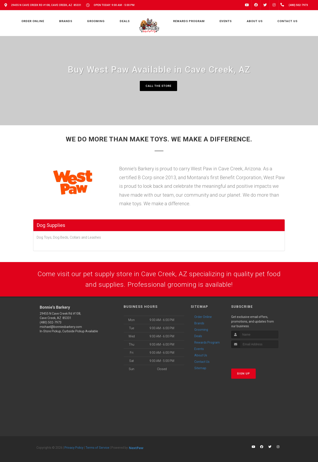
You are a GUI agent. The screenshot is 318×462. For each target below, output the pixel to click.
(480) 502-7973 (50, 322)
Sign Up (243, 373)
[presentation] (254, 356)
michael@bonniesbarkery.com (61, 327)
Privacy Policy (73, 447)
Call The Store (158, 85)
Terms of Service (97, 447)
